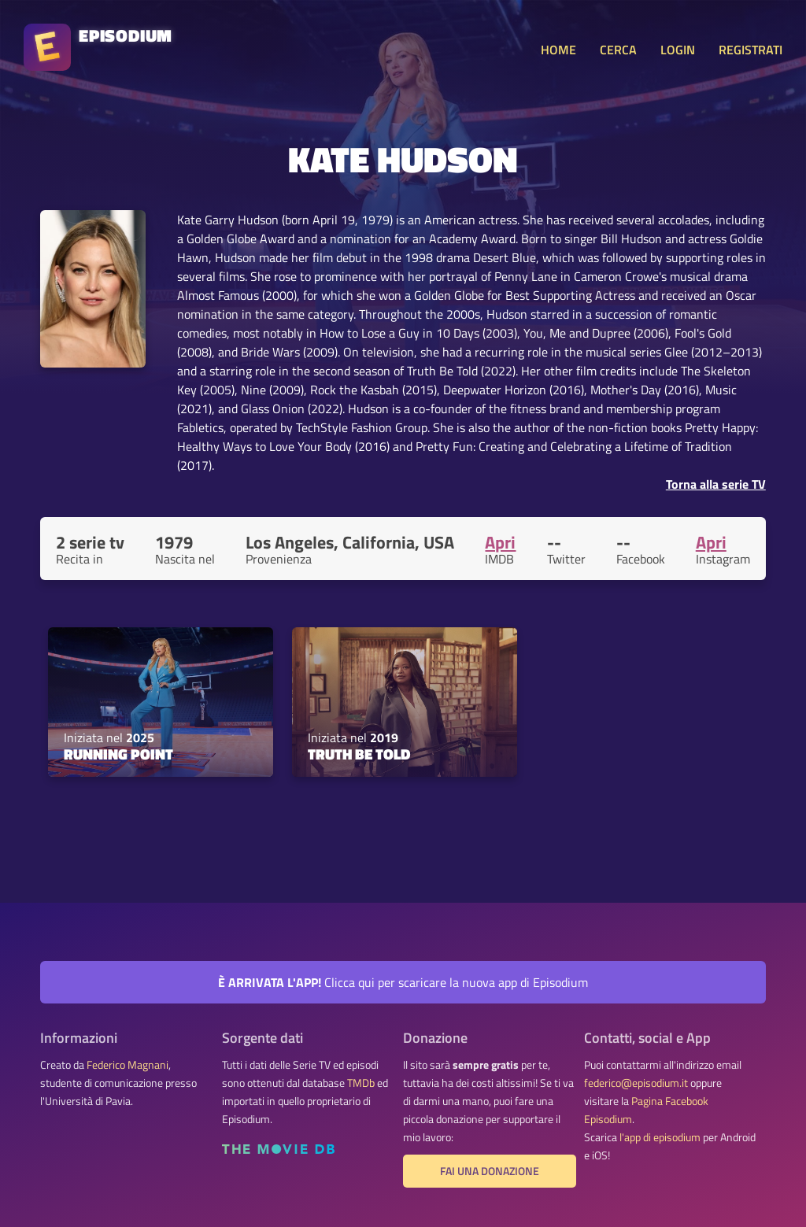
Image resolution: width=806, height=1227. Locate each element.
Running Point (118, 754)
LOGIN (677, 49)
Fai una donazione (489, 1171)
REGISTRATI (750, 49)
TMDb (361, 1083)
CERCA (618, 49)
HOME (558, 49)
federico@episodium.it (636, 1083)
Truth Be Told (359, 754)
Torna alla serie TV (716, 484)
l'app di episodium (660, 1137)
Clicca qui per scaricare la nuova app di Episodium (403, 982)
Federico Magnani (127, 1065)
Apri (500, 542)
